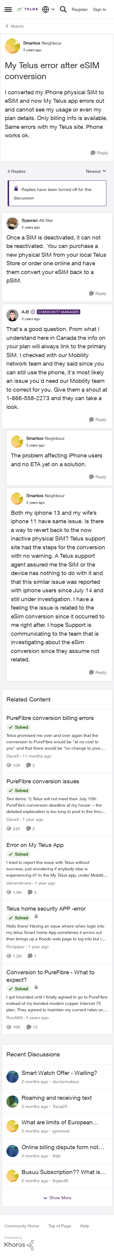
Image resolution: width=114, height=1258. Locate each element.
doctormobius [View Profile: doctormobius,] (66, 1081)
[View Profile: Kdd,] (12, 1151)
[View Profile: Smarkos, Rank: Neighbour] (12, 46)
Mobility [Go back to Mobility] (14, 26)
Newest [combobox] (96, 171)
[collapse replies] (57, 215)
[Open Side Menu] (8, 9)
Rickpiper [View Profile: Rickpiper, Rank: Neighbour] (15, 946)
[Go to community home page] (27, 9)
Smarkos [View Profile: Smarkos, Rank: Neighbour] (31, 42)
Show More (57, 1197)
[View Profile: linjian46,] (12, 1176)
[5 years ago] (36, 1017)
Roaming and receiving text (57, 1097)
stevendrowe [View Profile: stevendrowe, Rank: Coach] (18, 882)
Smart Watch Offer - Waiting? (59, 1072)
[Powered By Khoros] (57, 1243)
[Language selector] (48, 9)
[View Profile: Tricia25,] (12, 1102)
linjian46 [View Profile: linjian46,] (60, 1180)
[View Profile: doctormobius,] (12, 1077)
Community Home (22, 1225)
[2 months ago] (35, 1081)
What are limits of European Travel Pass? (57, 1122)
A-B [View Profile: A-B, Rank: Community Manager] (25, 311)
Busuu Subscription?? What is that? (61, 1172)
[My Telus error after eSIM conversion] (31, 227)
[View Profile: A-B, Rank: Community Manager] (12, 315)
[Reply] (99, 153)
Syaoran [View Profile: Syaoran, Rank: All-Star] (30, 220)
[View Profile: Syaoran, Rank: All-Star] (12, 223)
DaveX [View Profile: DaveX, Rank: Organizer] (12, 755)
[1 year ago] (31, 819)
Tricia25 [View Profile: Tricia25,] (60, 1106)
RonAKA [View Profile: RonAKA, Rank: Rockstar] (14, 1017)
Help (84, 1225)
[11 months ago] (35, 755)
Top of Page (59, 1225)
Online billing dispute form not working (60, 1147)
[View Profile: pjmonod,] (12, 1126)
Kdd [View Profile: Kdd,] (56, 1155)
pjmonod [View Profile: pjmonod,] (61, 1130)
